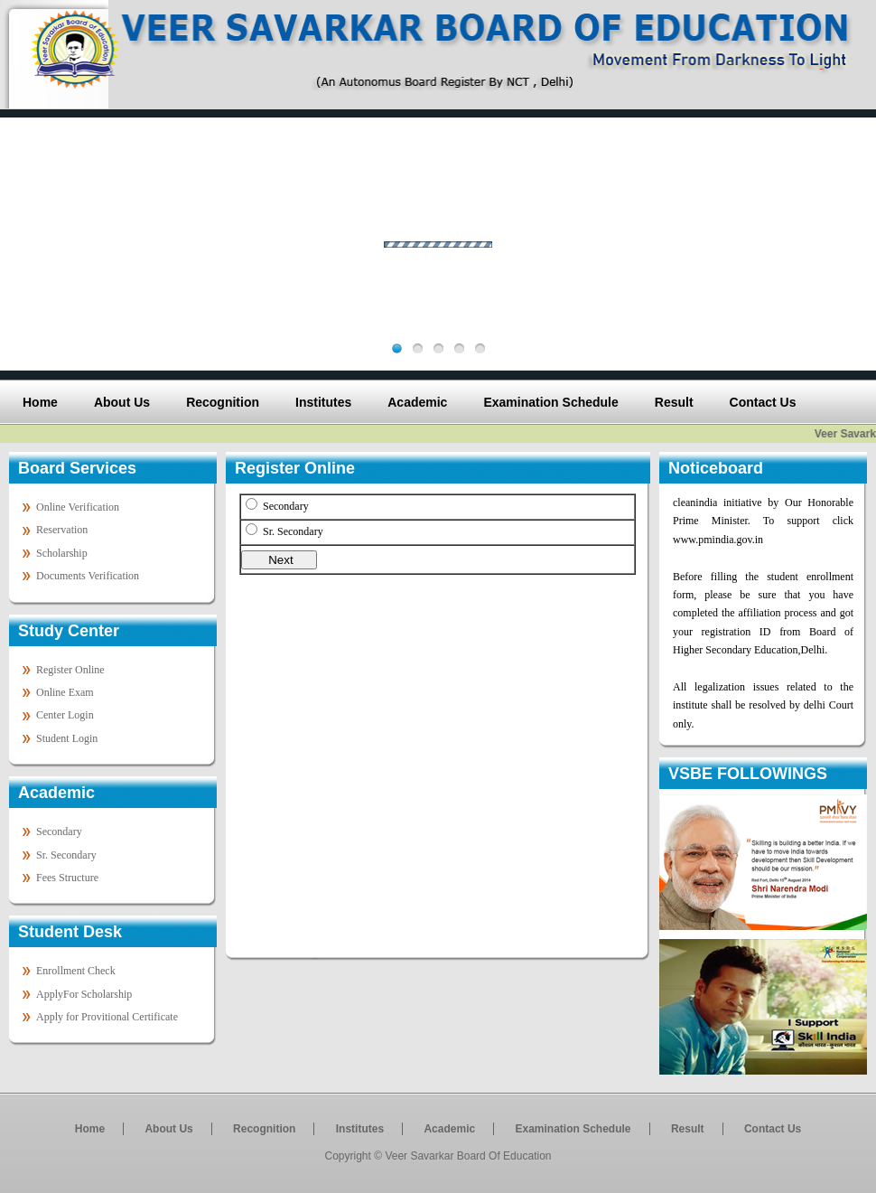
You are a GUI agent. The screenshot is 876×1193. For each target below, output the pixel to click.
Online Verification (77, 507)
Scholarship (62, 553)
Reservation (62, 529)
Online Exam (65, 692)
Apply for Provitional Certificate (107, 1016)
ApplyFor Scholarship (84, 994)
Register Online (70, 669)
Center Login (65, 715)
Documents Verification (87, 575)
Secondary (59, 831)
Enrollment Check (76, 970)
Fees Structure (67, 877)
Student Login (67, 738)
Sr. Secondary (66, 855)
